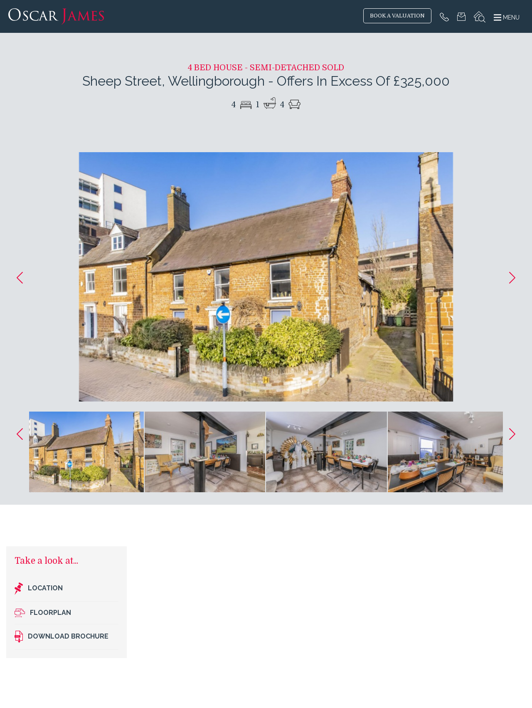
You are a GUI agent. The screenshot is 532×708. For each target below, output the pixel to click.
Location (39, 588)
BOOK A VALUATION (397, 16)
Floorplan (43, 613)
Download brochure (61, 637)
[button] (20, 278)
